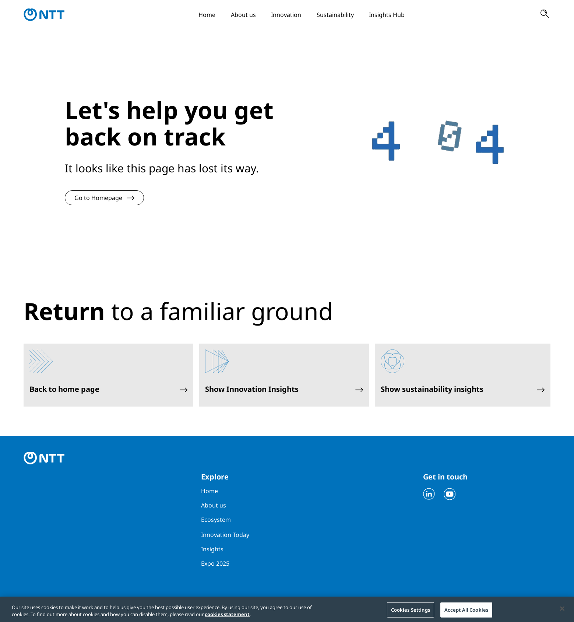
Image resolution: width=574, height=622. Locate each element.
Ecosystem (216, 520)
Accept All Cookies (466, 611)
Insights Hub (387, 15)
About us (243, 15)
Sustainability (335, 15)
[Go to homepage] (44, 14)
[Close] (562, 610)
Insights (212, 549)
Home (206, 15)
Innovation (286, 15)
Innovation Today (225, 535)
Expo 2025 (215, 563)
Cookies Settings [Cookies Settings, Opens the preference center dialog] (410, 611)
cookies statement (227, 616)
